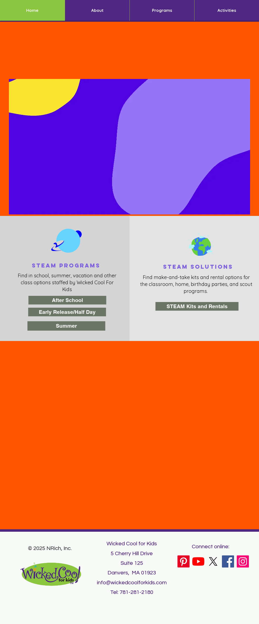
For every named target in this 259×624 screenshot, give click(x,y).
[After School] (67, 300)
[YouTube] (198, 561)
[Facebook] (228, 561)
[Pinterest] (183, 561)
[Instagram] (243, 561)
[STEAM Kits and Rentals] (196, 306)
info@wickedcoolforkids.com (132, 583)
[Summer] (66, 326)
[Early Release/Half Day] (67, 312)
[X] (213, 561)
